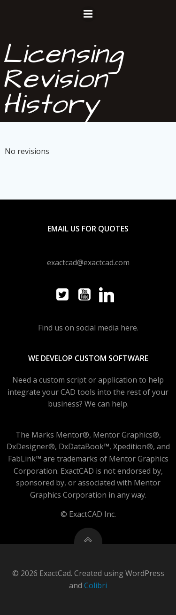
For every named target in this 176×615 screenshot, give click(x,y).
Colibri (95, 585)
